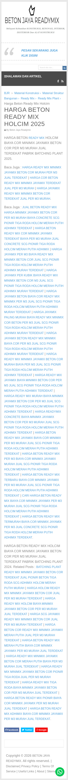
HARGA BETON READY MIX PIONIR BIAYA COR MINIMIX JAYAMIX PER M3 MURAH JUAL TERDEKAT (32, 703)
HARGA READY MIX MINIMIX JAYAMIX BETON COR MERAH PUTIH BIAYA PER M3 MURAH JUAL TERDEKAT (33, 661)
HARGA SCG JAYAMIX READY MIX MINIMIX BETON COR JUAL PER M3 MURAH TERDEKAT (32, 619)
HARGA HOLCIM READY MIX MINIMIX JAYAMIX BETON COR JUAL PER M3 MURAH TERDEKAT (32, 593)
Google (41, 729)
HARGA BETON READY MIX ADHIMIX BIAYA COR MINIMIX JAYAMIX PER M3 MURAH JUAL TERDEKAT (33, 714)
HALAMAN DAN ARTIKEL (23, 76)
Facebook (11, 729)
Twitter (27, 729)
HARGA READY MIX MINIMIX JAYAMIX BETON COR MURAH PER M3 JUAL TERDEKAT (32, 172)
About (40, 771)
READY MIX (37, 137)
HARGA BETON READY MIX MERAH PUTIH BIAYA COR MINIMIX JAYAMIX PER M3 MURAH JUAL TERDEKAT (33, 645)
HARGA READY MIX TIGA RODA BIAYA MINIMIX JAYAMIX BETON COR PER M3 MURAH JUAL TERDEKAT (30, 687)
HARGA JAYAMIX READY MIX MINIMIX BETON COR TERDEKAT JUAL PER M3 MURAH (32, 193)
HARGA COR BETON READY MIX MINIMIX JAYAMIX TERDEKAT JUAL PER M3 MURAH (32, 183)
